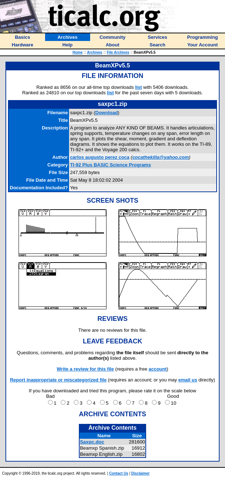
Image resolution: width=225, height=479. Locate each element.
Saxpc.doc (92, 442)
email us (187, 380)
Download (106, 112)
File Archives (118, 52)
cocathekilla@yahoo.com (160, 157)
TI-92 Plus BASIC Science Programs (110, 165)
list (138, 87)
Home (78, 52)
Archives (94, 52)
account (158, 369)
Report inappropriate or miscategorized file (58, 380)
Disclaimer (140, 473)
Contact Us (118, 473)
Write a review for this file (85, 369)
